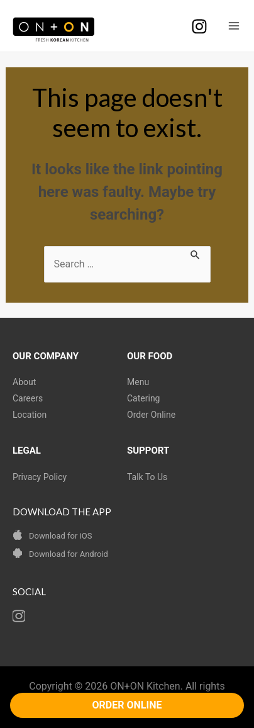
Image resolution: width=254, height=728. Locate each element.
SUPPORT (148, 450)
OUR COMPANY (46, 356)
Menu (138, 382)
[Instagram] (199, 26)
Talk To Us (147, 477)
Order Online (151, 415)
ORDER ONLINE (127, 705)
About (24, 382)
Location (30, 415)
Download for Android (68, 554)
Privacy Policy (40, 477)
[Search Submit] (195, 253)
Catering (143, 398)
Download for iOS (60, 535)
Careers (28, 398)
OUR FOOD (149, 356)
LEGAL (27, 450)
